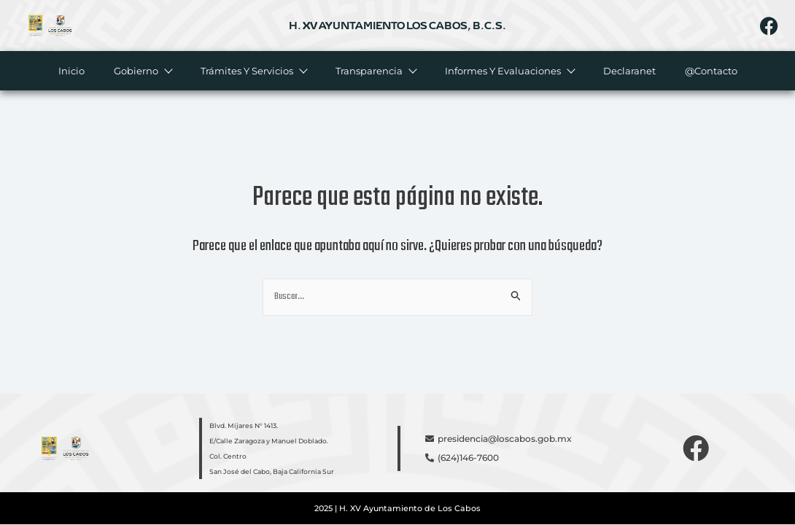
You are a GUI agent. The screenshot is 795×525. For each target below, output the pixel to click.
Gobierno (142, 71)
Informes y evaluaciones (508, 71)
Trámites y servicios (253, 71)
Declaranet (628, 71)
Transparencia (375, 71)
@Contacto (710, 71)
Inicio (71, 71)
